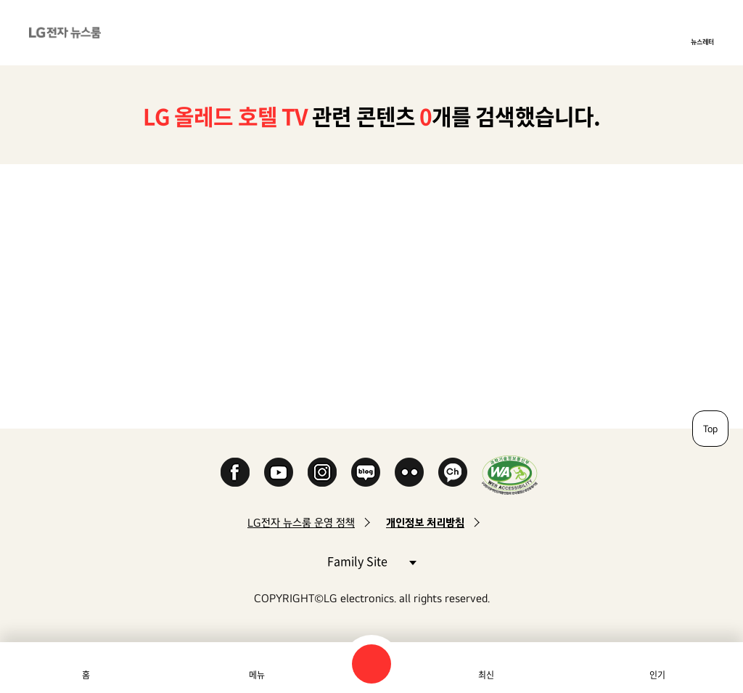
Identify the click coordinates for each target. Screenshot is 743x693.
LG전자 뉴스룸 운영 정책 (301, 523)
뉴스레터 (702, 41)
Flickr (409, 472)
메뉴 (257, 674)
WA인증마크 (510, 475)
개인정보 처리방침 (425, 523)
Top (710, 428)
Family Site (371, 560)
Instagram (322, 472)
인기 (657, 674)
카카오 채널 (452, 472)
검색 (371, 664)
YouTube (278, 472)
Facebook (235, 472)
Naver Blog (365, 472)
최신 (486, 674)
